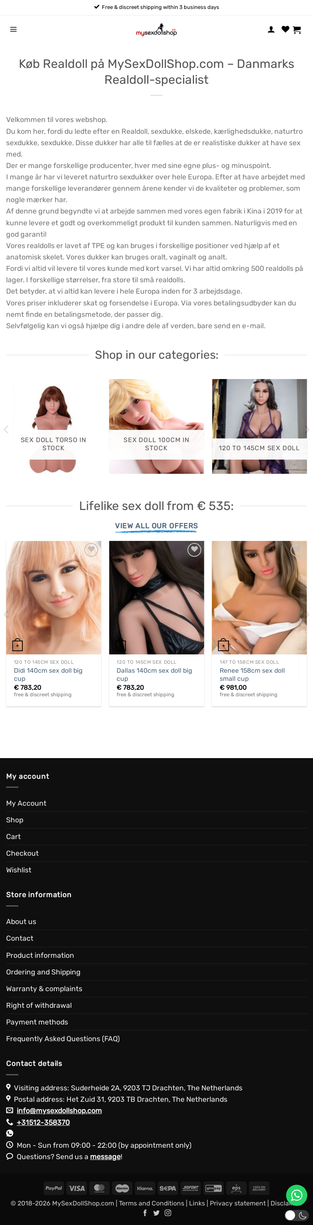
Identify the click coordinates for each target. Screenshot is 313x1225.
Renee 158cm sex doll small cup (252, 675)
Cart (13, 837)
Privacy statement (238, 1203)
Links (197, 1203)
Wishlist (18, 870)
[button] (13, 30)
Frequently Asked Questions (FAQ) (63, 1039)
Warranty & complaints (44, 989)
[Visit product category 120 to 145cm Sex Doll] (259, 426)
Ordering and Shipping (43, 972)
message (105, 1157)
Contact (19, 938)
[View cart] (300, 30)
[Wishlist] (285, 30)
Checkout (22, 853)
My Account (26, 803)
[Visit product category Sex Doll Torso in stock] (53, 426)
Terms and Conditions (151, 1203)
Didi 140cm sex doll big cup (48, 675)
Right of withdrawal (39, 1005)
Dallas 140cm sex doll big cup (154, 675)
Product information (40, 955)
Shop (14, 820)
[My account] (271, 30)
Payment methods (37, 1022)
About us (21, 922)
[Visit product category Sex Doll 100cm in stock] (156, 426)
